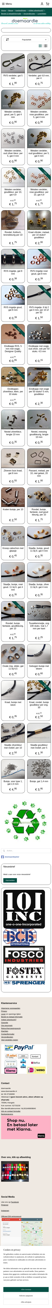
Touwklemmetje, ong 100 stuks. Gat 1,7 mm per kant (39, 626)
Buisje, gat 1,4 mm (39, 781)
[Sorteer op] (26, 40)
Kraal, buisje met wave (13, 703)
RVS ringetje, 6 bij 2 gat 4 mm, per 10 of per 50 (39, 310)
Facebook (15, 1202)
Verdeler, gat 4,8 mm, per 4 (39, 76)
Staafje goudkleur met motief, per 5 (39, 746)
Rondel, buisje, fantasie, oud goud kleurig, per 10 (39, 512)
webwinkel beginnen (40, 1298)
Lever (3, 1014)
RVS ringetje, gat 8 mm (13, 272)
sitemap (26, 1298)
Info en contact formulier (10, 1111)
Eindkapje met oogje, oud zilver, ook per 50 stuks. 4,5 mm (39, 348)
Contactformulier (7, 1034)
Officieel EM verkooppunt (11, 1216)
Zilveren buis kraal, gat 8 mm (13, 471)
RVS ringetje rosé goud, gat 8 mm (39, 272)
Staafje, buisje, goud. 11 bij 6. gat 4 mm (39, 549)
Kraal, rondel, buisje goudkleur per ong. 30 (39, 705)
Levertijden (41, 14)
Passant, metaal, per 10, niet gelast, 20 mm (39, 473)
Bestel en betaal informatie (11, 1017)
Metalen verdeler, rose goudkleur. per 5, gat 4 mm (39, 114)
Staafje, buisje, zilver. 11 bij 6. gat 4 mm (39, 585)
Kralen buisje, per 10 (13, 509)
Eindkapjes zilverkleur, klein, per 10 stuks (13, 391)
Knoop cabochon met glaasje (12, 549)
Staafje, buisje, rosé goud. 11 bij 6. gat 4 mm (13, 587)
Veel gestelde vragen (9, 1040)
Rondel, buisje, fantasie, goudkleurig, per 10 (13, 626)
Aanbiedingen (20, 10)
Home (3, 10)
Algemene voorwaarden (10, 1008)
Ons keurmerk (6, 1025)
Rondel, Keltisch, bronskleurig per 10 (12, 233)
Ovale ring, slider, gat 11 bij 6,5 (13, 667)
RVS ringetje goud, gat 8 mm (13, 308)
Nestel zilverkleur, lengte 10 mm (13, 433)
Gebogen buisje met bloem (39, 667)
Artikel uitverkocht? (36, 10)
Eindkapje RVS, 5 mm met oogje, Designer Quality (13, 348)
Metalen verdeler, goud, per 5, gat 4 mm (13, 114)
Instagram (5, 1211)
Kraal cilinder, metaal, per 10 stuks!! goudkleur (39, 235)
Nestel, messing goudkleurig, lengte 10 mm (39, 434)
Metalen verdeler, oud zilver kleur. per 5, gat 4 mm (13, 153)
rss (31, 1298)
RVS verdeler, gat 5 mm (13, 76)
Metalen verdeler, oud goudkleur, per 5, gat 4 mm (39, 153)
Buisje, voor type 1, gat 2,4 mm (13, 782)
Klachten (4, 1031)
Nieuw (10, 10)
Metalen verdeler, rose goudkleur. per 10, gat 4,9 (39, 192)
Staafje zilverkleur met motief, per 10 (13, 746)
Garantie (4, 1023)
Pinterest (4, 1205)
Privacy (4, 1011)
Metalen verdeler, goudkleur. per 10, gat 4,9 (13, 192)
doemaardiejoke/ (10, 857)
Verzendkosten (29, 14)
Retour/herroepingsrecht (11, 1028)
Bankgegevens (7, 1114)
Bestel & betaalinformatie (11, 14)
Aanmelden (10, 880)
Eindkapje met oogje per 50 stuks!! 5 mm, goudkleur (39, 391)
